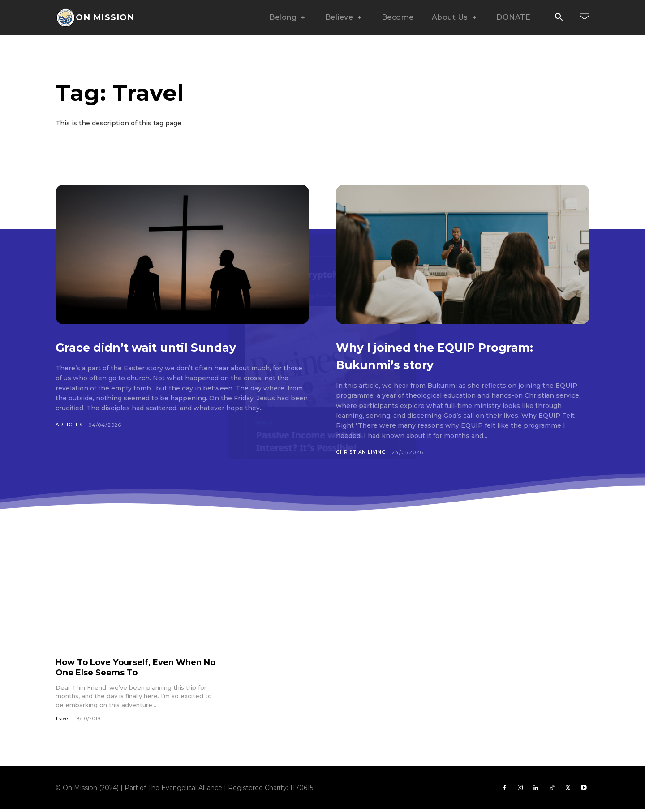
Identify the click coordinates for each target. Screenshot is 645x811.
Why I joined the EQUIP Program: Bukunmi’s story (439, 355)
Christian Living (362, 452)
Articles (69, 425)
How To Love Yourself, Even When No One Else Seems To (125, 667)
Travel (63, 719)
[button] (558, 18)
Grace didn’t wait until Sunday (176, 346)
